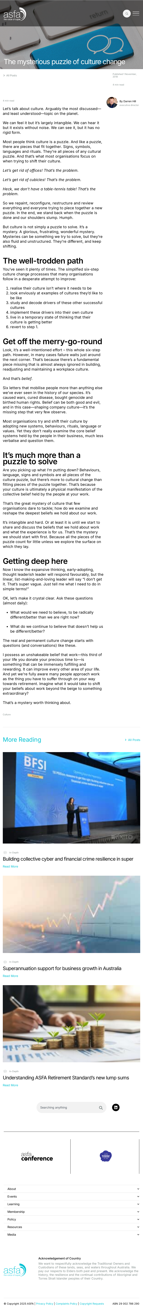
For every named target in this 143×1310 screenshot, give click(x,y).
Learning (73, 1204)
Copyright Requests (92, 1303)
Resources (73, 1227)
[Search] (101, 1108)
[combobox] (71, 1107)
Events (73, 1196)
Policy (73, 1219)
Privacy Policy (44, 1303)
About (73, 1189)
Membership (73, 1212)
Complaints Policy (66, 1303)
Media (73, 1235)
